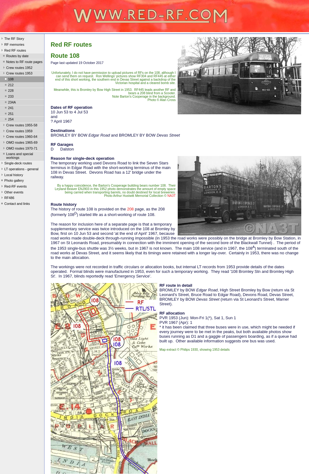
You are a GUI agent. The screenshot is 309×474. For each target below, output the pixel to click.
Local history (11, 175)
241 (9, 108)
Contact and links (15, 204)
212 (9, 85)
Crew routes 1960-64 (19, 137)
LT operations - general (19, 169)
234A (10, 102)
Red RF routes (13, 51)
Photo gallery (12, 181)
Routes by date (15, 56)
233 (9, 97)
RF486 (7, 198)
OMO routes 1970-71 (19, 148)
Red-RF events (13, 186)
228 (9, 91)
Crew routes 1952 (17, 68)
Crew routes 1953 (17, 73)
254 (9, 119)
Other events (11, 192)
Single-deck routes (16, 163)
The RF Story (12, 39)
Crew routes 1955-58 (19, 125)
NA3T (171, 195)
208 (130, 209)
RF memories (12, 45)
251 (9, 114)
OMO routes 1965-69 (19, 143)
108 (9, 79)
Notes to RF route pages (22, 62)
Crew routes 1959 (17, 131)
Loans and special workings (17, 155)
